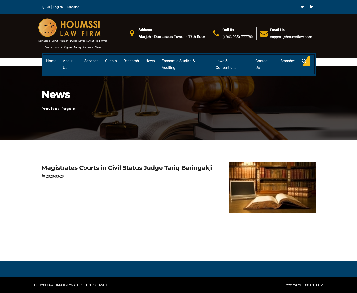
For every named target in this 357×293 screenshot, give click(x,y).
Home (51, 61)
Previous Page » (58, 109)
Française (72, 7)
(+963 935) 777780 (237, 37)
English (58, 7)
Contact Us (262, 64)
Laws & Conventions (226, 64)
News (150, 61)
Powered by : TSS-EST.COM (304, 285)
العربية (46, 7)
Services (91, 61)
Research (131, 61)
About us (68, 64)
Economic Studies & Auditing (178, 64)
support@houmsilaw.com (291, 37)
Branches (288, 61)
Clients (111, 61)
